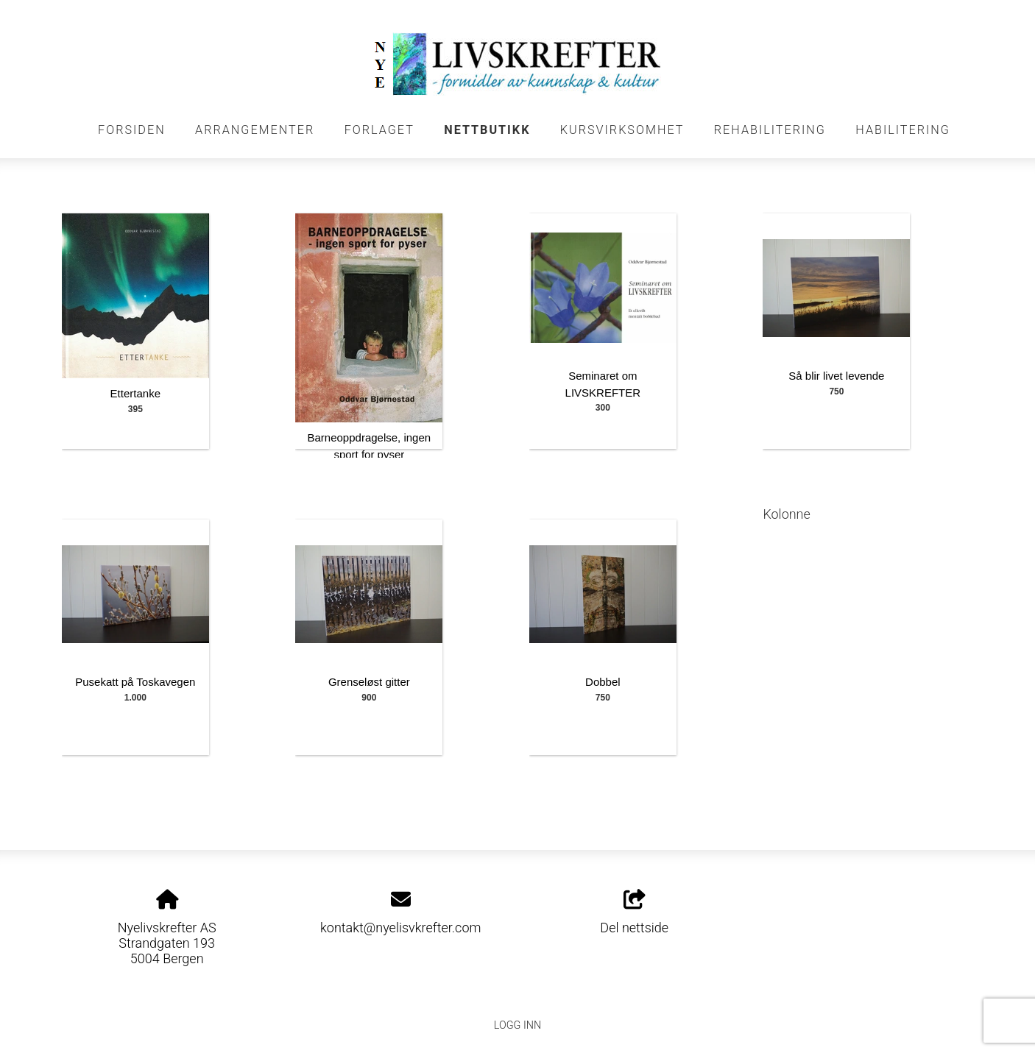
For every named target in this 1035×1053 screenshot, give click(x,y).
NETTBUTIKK (487, 130)
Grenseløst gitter (369, 682)
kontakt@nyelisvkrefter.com (400, 927)
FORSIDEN (132, 130)
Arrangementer (254, 130)
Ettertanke (135, 393)
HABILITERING (902, 130)
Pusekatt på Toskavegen (135, 682)
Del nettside (634, 912)
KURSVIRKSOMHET (622, 130)
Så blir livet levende (836, 375)
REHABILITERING (770, 130)
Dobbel (603, 682)
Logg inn (517, 1025)
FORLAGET (379, 130)
